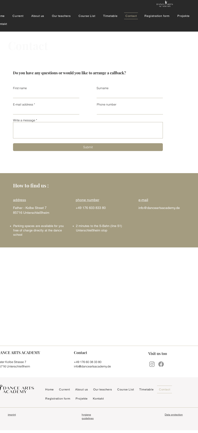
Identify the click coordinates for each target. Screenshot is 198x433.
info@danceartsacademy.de (159, 208)
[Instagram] (152, 364)
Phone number (106, 104)
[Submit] (88, 147)
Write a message (24, 120)
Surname (102, 88)
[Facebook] (161, 364)
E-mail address (23, 104)
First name (20, 88)
